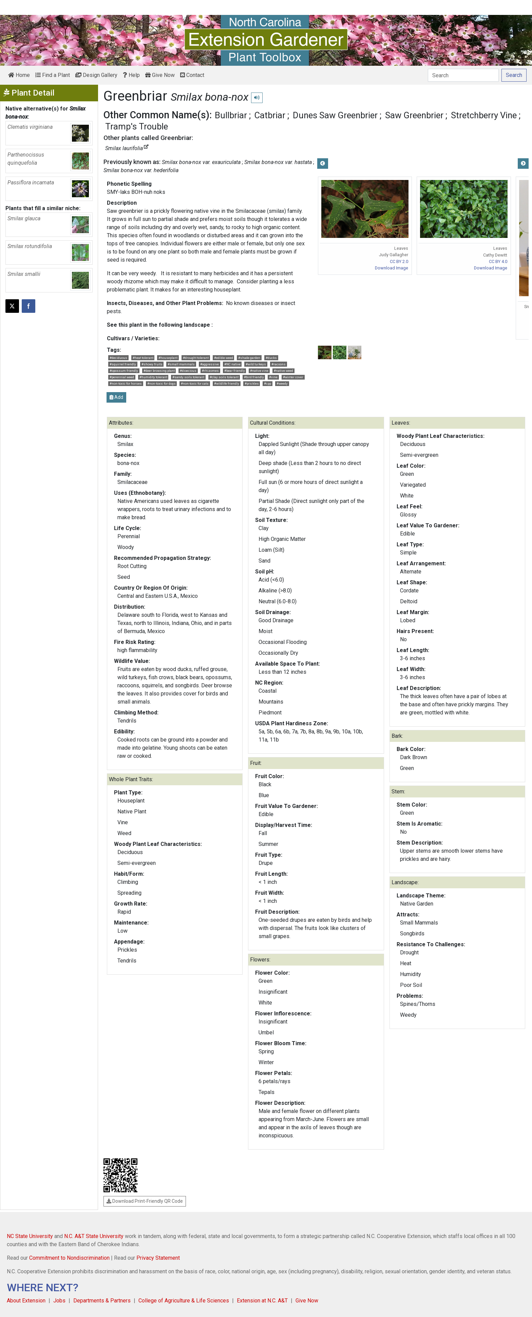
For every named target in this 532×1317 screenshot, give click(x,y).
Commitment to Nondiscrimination (69, 1258)
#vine (273, 377)
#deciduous (118, 358)
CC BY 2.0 (399, 261)
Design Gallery (96, 75)
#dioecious (188, 370)
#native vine (259, 370)
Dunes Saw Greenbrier (335, 115)
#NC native (232, 364)
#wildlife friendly (226, 383)
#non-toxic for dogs (161, 383)
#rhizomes (210, 370)
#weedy (282, 383)
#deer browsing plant (159, 370)
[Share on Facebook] (28, 306)
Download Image (391, 267)
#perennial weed (122, 377)
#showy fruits (152, 364)
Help (131, 75)
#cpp (267, 383)
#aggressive (209, 364)
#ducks (271, 358)
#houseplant (167, 358)
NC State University (30, 1236)
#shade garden (249, 358)
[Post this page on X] (12, 306)
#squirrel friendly (123, 364)
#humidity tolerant (153, 377)
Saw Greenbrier (414, 115)
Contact (192, 75)
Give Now (160, 75)
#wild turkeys (256, 364)
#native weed (283, 370)
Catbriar (269, 115)
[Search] (463, 75)
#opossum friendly (124, 370)
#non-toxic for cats (195, 383)
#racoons (278, 364)
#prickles (252, 383)
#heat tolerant (143, 358)
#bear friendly (234, 370)
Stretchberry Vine (484, 115)
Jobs (59, 1300)
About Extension (26, 1300)
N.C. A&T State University (94, 1236)
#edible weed (223, 358)
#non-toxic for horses (126, 383)
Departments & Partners (102, 1300)
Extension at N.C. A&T (262, 1300)
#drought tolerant (196, 358)
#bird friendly (254, 377)
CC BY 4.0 (498, 261)
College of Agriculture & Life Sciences (183, 1300)
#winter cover (293, 377)
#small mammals (181, 364)
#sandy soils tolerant (188, 377)
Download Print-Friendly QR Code (145, 1201)
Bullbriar (231, 115)
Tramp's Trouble (136, 126)
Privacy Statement (158, 1258)
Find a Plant (52, 75)
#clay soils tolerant (224, 377)
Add (116, 397)
